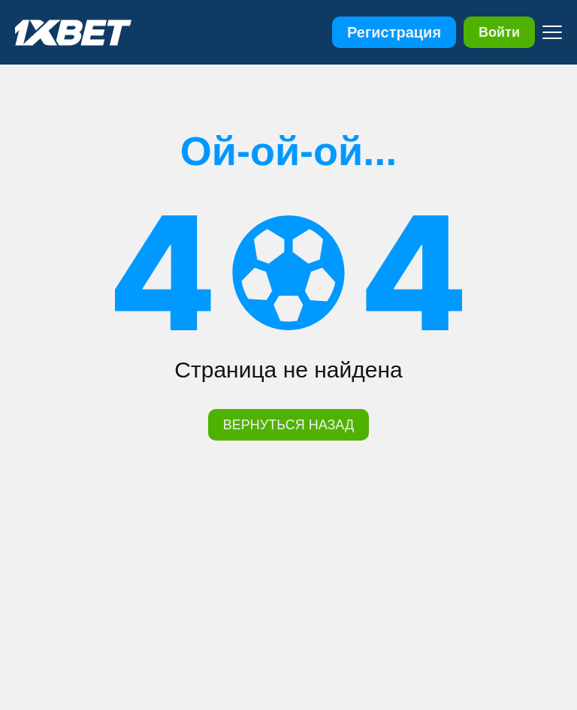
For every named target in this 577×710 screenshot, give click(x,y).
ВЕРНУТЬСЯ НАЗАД (288, 424)
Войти (499, 32)
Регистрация (394, 32)
